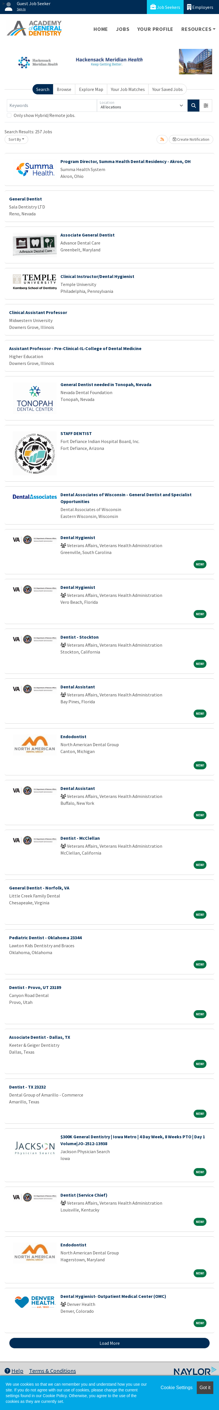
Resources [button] (196, 29)
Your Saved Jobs (167, 89)
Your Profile (155, 29)
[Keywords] (52, 105)
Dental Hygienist (77, 537)
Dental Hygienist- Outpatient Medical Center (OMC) (113, 1296)
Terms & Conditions (52, 1370)
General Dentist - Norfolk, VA (39, 888)
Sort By (15, 139)
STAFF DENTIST (76, 433)
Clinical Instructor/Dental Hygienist (97, 276)
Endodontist (73, 736)
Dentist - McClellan (80, 838)
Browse (64, 89)
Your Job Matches (128, 89)
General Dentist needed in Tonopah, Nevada (105, 384)
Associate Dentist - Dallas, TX (39, 1037)
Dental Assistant (77, 687)
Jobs (122, 29)
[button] (206, 105)
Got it (205, 1387)
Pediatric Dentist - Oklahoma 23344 (45, 937)
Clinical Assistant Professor (38, 312)
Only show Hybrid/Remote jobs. (44, 115)
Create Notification (191, 139)
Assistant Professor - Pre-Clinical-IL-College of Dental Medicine (75, 348)
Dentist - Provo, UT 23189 (35, 987)
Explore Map (91, 89)
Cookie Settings (176, 1387)
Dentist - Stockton (79, 637)
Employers (200, 7)
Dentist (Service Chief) (84, 1195)
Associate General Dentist (87, 235)
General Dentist (25, 199)
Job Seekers (165, 7)
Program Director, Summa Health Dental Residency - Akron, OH (125, 161)
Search (42, 89)
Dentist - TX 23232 (27, 1087)
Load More (110, 1343)
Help (14, 1370)
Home (101, 29)
